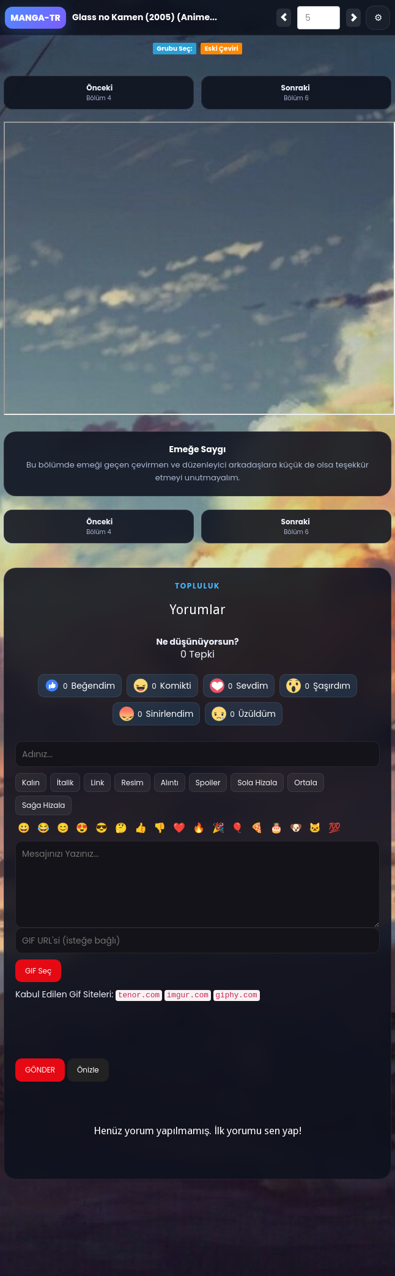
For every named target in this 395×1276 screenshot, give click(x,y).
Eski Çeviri (221, 48)
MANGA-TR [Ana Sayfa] (35, 18)
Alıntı (170, 782)
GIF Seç (38, 971)
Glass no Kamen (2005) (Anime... (144, 17)
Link (97, 782)
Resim (132, 782)
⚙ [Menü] (378, 17)
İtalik (65, 782)
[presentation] (108, 1030)
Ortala (305, 782)
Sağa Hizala (43, 805)
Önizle (88, 1068)
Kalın (31, 782)
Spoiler (208, 782)
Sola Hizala (257, 782)
